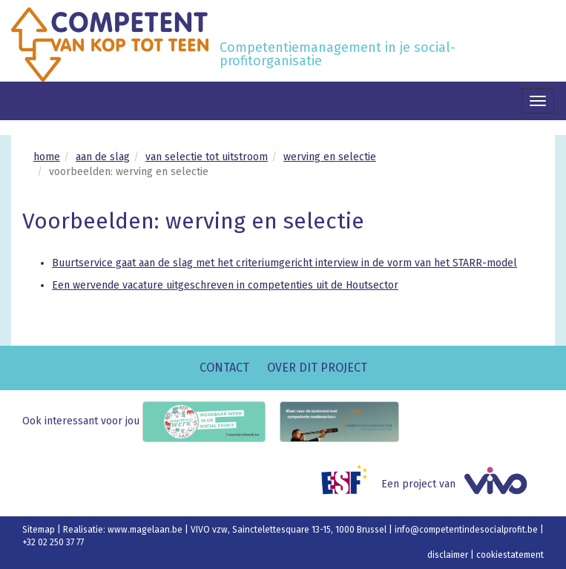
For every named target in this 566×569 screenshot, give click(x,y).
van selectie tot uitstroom (206, 157)
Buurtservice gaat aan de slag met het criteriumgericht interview (205, 263)
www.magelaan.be (146, 529)
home (46, 157)
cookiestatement (510, 555)
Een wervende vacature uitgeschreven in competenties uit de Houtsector (225, 285)
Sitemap (39, 529)
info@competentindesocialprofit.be (467, 529)
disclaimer (448, 555)
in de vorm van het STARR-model (437, 263)
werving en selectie (329, 157)
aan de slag (103, 157)
